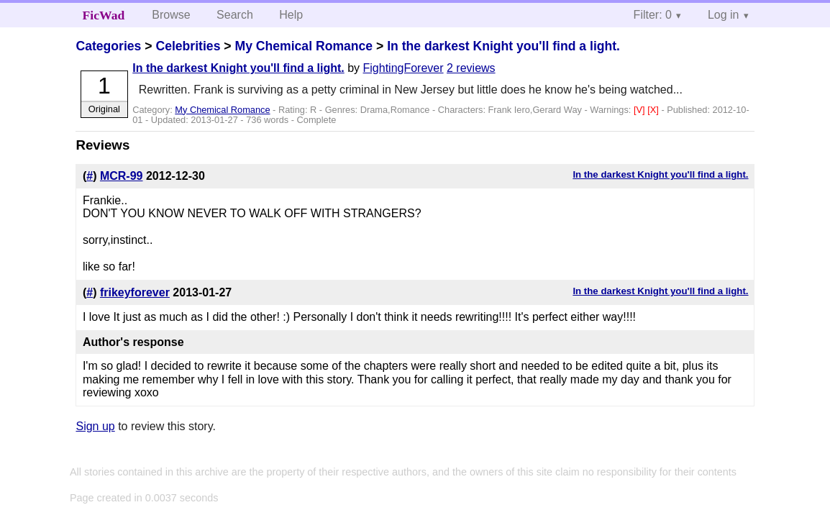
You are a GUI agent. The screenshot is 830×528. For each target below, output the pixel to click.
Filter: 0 (653, 15)
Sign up (95, 426)
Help (291, 15)
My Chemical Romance (303, 46)
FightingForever (403, 68)
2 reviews (471, 68)
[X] (654, 109)
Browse (171, 15)
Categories (108, 46)
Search (234, 15)
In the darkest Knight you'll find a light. (503, 46)
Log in (723, 15)
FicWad (104, 15)
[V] (640, 109)
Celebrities (187, 46)
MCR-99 (121, 176)
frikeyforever (135, 292)
